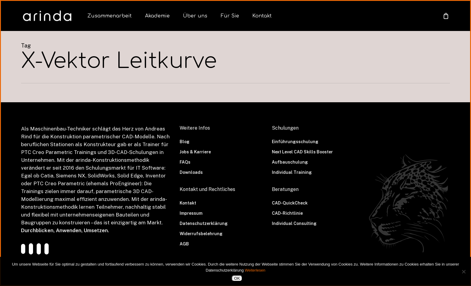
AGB (184, 243)
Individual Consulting (294, 223)
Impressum (191, 213)
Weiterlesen (255, 270)
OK (237, 278)
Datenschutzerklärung (204, 223)
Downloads (191, 172)
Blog (185, 141)
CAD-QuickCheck (290, 203)
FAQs (185, 162)
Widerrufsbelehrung (201, 233)
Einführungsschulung (295, 141)
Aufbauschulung (290, 162)
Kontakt (188, 203)
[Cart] (445, 16)
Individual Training (292, 172)
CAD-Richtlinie (287, 213)
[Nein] (463, 272)
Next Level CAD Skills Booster (302, 151)
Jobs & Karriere (195, 151)
